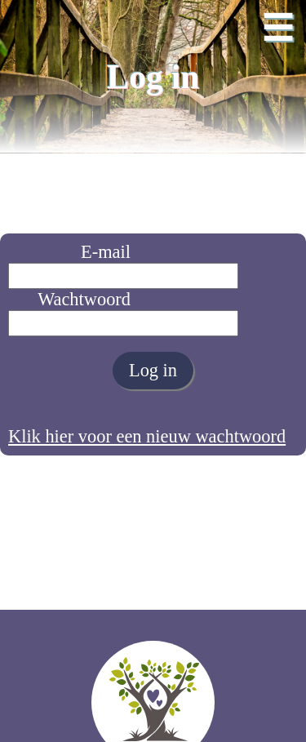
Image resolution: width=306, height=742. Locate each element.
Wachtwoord (84, 299)
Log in (153, 370)
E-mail (106, 252)
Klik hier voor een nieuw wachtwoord (147, 436)
